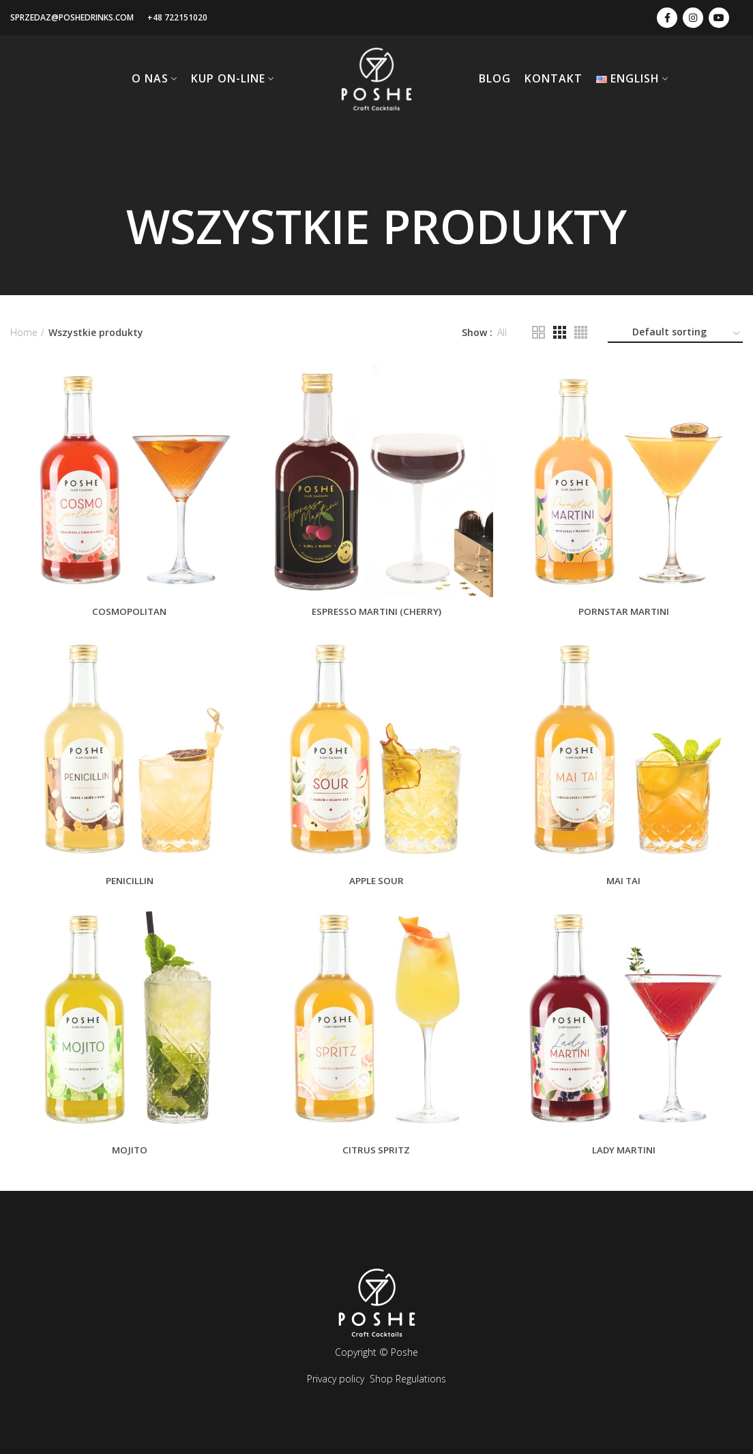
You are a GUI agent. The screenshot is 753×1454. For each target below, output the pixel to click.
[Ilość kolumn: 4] (580, 332)
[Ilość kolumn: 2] (538, 332)
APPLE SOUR (376, 883)
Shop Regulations (408, 1378)
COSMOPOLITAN (128, 611)
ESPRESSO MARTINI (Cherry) (376, 611)
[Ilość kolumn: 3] (559, 332)
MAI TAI (625, 883)
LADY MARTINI (625, 1154)
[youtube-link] (719, 17)
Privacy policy (335, 1378)
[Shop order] (675, 334)
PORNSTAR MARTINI (625, 611)
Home (24, 332)
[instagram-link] (693, 17)
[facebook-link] (667, 17)
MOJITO (127, 1154)
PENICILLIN (127, 883)
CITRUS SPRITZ (376, 1154)
